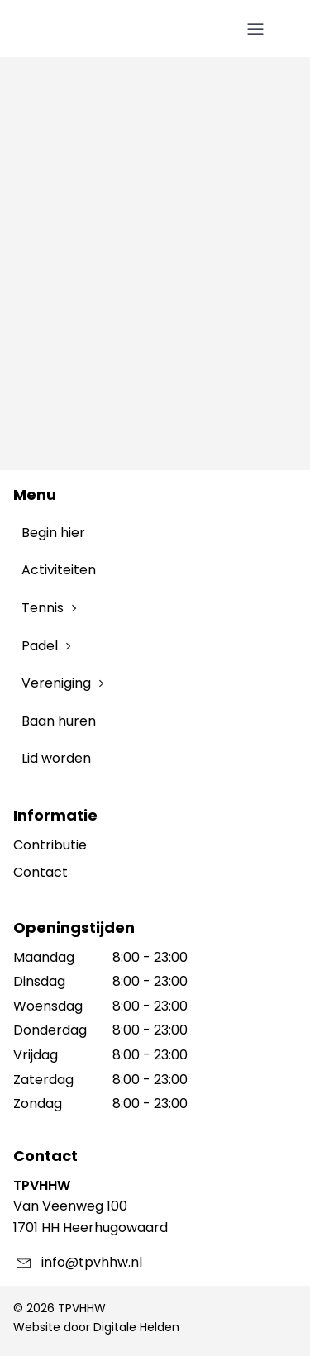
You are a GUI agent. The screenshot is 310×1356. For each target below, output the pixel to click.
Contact (40, 872)
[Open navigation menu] (255, 30)
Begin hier (53, 532)
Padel (39, 645)
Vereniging (56, 682)
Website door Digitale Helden (96, 1327)
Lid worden (56, 758)
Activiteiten (58, 569)
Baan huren (58, 720)
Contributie (50, 844)
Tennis (42, 607)
